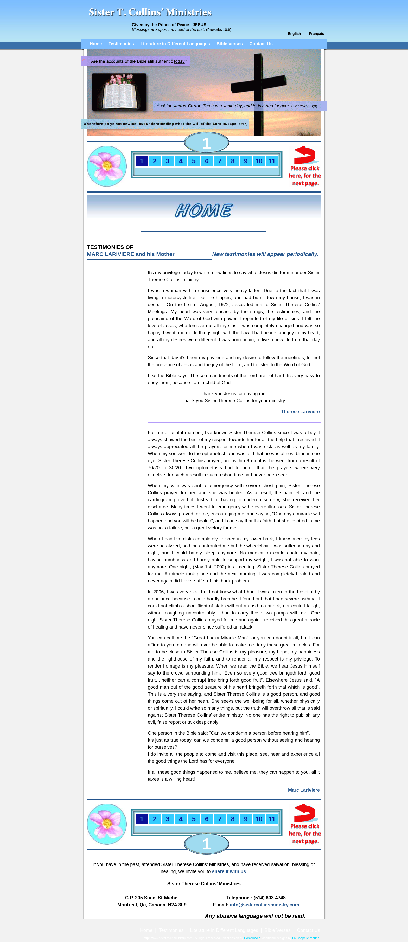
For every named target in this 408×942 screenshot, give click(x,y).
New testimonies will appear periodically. (265, 254)
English (294, 33)
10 (259, 161)
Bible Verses (229, 43)
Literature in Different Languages (175, 43)
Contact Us (261, 43)
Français (316, 33)
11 (272, 161)
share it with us (229, 871)
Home (96, 43)
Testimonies (121, 43)
